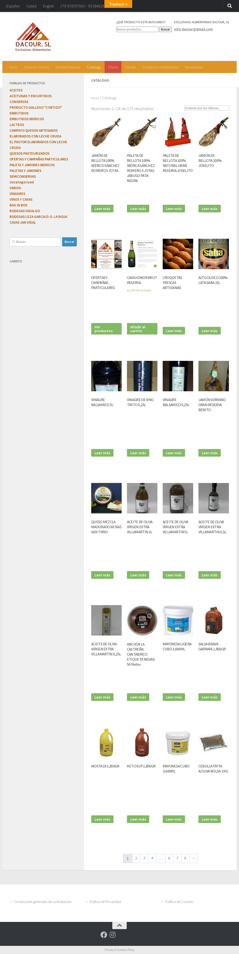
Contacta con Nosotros (160, 67)
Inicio (13, 67)
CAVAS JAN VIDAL (23, 222)
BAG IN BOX (18, 205)
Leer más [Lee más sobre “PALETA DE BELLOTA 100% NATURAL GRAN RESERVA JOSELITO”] (174, 208)
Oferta (113, 67)
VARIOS (15, 188)
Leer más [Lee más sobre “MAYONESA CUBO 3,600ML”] (174, 819)
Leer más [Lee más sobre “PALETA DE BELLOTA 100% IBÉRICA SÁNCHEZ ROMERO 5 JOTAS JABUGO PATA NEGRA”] (138, 208)
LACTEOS (17, 124)
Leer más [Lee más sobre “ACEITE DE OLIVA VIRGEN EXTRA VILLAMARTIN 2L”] (138, 574)
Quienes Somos (36, 67)
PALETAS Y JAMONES (25, 170)
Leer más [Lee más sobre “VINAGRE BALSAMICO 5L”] (103, 452)
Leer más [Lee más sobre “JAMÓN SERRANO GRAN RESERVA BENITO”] (210, 452)
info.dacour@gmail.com (193, 29)
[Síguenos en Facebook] (104, 934)
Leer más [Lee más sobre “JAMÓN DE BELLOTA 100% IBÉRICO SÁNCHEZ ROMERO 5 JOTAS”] (103, 208)
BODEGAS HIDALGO (25, 211)
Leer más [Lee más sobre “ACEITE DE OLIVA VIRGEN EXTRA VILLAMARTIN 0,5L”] (210, 574)
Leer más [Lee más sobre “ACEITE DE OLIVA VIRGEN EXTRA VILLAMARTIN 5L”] (174, 574)
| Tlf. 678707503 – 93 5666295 (83, 6)
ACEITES (16, 90)
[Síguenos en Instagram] (112, 934)
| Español (13, 6)
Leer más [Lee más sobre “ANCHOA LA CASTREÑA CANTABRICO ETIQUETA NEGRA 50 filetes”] (138, 696)
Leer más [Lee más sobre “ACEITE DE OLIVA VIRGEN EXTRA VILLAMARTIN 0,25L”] (103, 696)
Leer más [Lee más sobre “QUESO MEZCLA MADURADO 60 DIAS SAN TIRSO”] (103, 574)
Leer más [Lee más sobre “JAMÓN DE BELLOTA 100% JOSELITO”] (210, 208)
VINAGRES (17, 193)
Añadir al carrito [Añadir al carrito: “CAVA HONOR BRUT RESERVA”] (138, 328)
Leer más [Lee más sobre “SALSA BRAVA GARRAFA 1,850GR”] (210, 696)
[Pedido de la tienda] (204, 107)
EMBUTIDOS (19, 113)
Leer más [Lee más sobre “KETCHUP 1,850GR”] (138, 819)
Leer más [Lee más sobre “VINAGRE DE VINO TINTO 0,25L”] (138, 452)
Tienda (130, 67)
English (48, 6)
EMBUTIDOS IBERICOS (27, 119)
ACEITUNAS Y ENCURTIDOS (31, 96)
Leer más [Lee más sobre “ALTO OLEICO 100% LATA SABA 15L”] (210, 330)
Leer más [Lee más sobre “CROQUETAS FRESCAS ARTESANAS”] (174, 330)
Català (31, 6)
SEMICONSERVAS (23, 176)
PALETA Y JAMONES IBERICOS (32, 165)
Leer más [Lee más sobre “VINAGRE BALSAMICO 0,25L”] (174, 452)
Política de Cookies (179, 901)
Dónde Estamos (68, 67)
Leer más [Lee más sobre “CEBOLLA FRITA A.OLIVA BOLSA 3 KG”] (210, 819)
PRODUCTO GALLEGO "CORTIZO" (36, 107)
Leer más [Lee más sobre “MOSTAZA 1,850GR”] (103, 819)
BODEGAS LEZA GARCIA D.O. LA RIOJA (38, 216)
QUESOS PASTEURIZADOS (29, 153)
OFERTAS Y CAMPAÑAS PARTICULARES (39, 159)
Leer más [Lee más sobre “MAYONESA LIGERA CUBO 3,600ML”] (174, 696)
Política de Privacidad (105, 901)
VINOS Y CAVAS (21, 199)
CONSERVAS (19, 101)
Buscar (165, 29)
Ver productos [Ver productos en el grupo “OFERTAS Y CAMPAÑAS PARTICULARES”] (104, 328)
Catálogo (94, 67)
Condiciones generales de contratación (43, 901)
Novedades (194, 67)
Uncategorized (22, 182)
